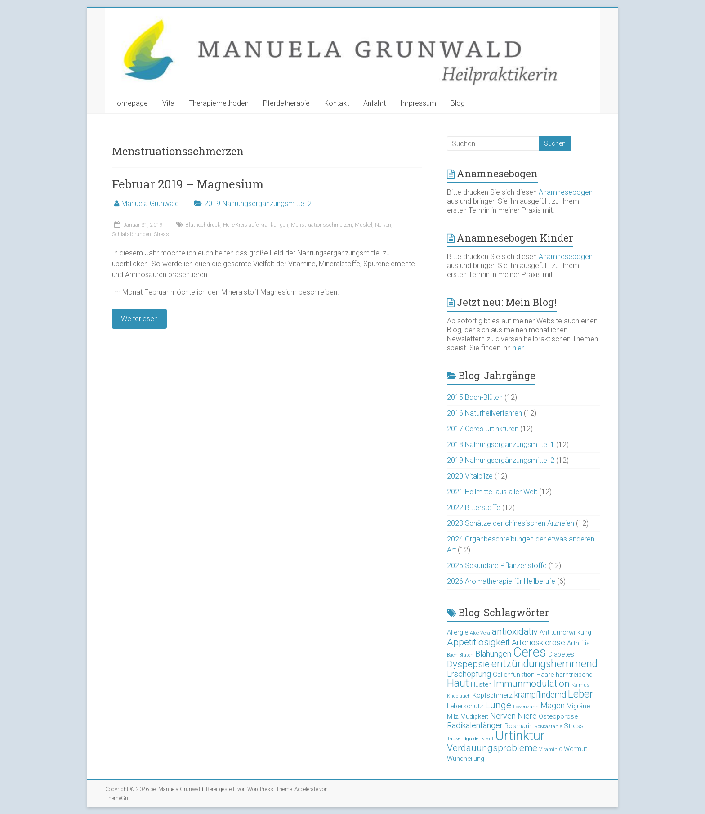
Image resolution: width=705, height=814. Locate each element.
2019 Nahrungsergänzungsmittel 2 (258, 203)
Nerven (383, 225)
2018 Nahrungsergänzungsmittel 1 (500, 444)
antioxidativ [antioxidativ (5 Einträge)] (515, 631)
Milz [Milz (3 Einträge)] (453, 716)
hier (518, 348)
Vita (168, 103)
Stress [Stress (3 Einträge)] (574, 726)
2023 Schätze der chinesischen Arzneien (510, 523)
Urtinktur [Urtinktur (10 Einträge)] (520, 735)
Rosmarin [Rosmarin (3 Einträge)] (518, 726)
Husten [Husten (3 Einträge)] (481, 684)
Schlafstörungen (131, 234)
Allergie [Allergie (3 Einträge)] (457, 632)
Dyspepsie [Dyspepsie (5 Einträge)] (468, 664)
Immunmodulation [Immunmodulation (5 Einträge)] (532, 683)
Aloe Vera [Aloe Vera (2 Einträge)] (480, 633)
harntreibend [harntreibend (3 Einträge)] (574, 675)
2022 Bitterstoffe (473, 507)
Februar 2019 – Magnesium (187, 184)
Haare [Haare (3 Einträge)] (545, 675)
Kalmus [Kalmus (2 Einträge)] (580, 685)
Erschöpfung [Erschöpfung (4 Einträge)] (469, 674)
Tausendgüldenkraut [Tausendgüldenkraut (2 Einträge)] (470, 739)
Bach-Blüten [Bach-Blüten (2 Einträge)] (460, 655)
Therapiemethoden (219, 103)
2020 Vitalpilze (470, 476)
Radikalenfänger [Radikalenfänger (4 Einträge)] (475, 725)
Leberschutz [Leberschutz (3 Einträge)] (465, 706)
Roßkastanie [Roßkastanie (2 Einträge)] (548, 726)
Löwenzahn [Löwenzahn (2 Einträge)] (526, 707)
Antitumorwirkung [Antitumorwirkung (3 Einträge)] (565, 632)
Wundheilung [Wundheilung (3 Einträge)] (465, 759)
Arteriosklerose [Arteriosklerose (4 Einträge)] (538, 642)
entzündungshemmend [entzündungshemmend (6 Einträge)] (544, 664)
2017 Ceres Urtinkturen (482, 429)
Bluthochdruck (202, 225)
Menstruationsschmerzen (321, 225)
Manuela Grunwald (150, 203)
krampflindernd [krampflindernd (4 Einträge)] (540, 694)
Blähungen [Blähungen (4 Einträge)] (493, 653)
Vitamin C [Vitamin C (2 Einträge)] (550, 749)
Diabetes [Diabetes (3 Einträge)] (561, 654)
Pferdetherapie (286, 103)
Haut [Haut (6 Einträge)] (458, 683)
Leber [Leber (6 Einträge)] (580, 694)
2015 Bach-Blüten (475, 397)
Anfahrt (374, 103)
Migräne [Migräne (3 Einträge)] (578, 706)
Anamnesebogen (566, 192)
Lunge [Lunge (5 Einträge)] (498, 705)
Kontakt (336, 103)
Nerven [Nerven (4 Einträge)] (503, 715)
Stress (161, 234)
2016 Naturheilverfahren (484, 413)
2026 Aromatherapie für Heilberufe (501, 581)
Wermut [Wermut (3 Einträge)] (575, 749)
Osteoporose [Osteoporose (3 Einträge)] (558, 716)
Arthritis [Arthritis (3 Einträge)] (578, 643)
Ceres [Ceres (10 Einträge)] (529, 652)
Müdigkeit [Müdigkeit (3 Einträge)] (474, 716)
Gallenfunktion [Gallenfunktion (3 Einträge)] (514, 675)
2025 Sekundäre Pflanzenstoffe (497, 565)
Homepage (130, 103)
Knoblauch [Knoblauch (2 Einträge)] (459, 696)
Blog (458, 103)
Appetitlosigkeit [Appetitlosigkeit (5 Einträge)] (478, 642)
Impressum (418, 103)
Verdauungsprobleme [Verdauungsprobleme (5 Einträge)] (492, 747)
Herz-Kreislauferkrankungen (255, 225)
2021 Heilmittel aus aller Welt (492, 492)
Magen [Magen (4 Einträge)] (552, 705)
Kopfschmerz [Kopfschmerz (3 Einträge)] (493, 695)
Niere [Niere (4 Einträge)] (527, 715)
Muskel (363, 225)
